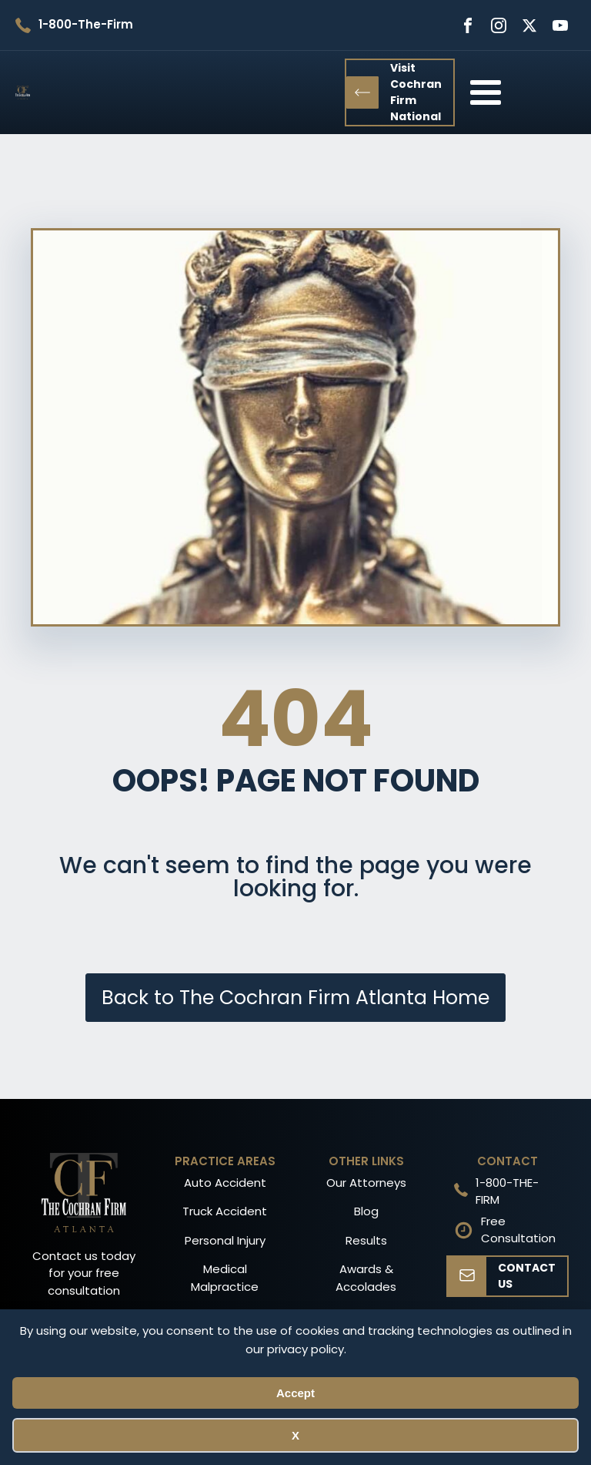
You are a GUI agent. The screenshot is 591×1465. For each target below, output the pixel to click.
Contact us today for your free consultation (83, 1273)
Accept (295, 1392)
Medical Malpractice (225, 1278)
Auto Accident (225, 1182)
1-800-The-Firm (85, 24)
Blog (366, 1211)
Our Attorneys (366, 1182)
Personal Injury (225, 1240)
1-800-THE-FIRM (507, 1191)
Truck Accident (224, 1211)
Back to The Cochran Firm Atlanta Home (295, 997)
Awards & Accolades (366, 1278)
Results (366, 1240)
